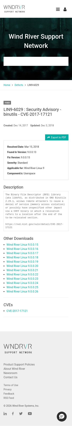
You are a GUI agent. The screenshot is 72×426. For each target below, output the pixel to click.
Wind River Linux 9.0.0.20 (22, 266)
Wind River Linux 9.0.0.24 (22, 283)
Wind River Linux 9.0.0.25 (22, 287)
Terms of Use (11, 385)
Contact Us (11, 377)
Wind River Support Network (36, 41)
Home (7, 85)
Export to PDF (56, 137)
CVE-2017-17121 (17, 311)
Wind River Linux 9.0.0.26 (22, 291)
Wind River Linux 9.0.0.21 (22, 270)
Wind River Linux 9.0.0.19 (22, 261)
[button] (58, 9)
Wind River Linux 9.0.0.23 (22, 278)
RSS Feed (9, 398)
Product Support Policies (19, 364)
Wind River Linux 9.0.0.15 (22, 244)
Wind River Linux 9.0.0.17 (22, 253)
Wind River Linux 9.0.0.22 (22, 274)
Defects (19, 85)
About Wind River (14, 368)
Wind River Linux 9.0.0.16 (22, 249)
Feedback (9, 393)
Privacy (7, 389)
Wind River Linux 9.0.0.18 (22, 257)
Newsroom (10, 373)
